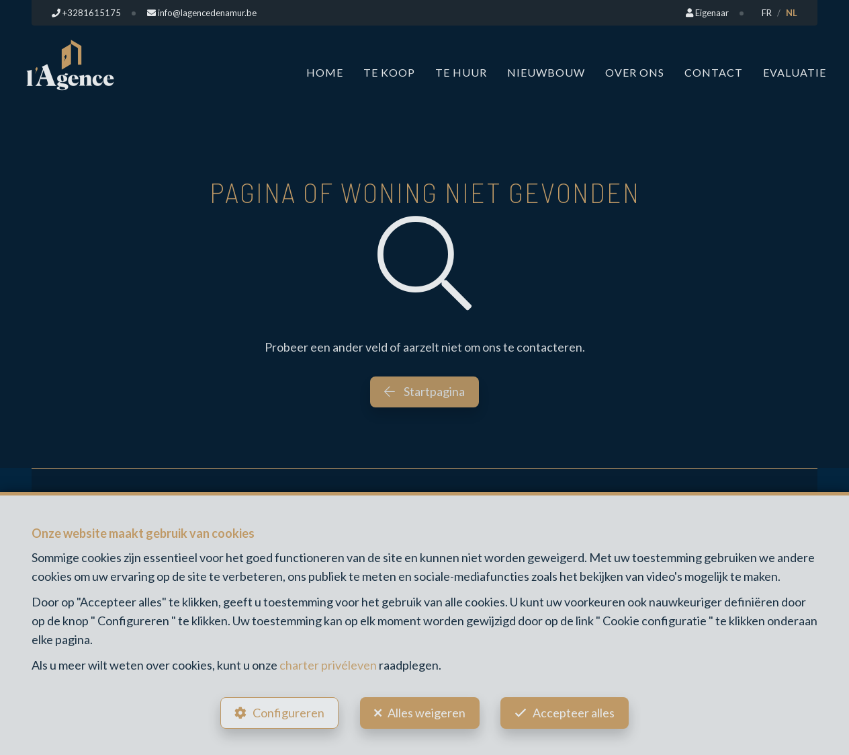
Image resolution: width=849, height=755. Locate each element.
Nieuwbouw (546, 72)
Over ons (634, 72)
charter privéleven (328, 663)
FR (767, 12)
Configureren (288, 712)
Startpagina (424, 391)
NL (791, 12)
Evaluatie (794, 72)
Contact (713, 72)
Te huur (461, 72)
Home (324, 72)
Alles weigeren (426, 712)
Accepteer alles (575, 712)
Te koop (389, 72)
